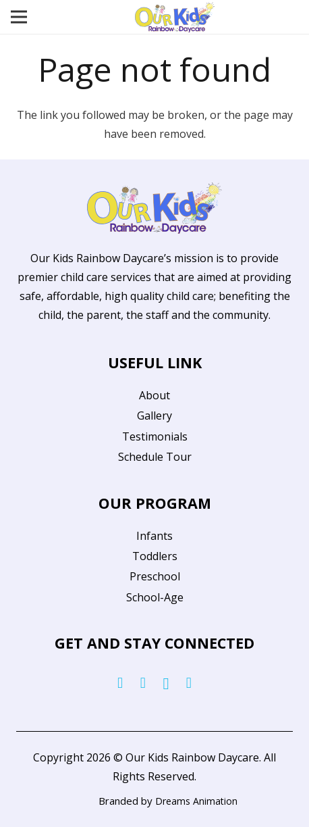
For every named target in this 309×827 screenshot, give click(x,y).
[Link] (175, 17)
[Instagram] (166, 684)
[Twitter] (143, 683)
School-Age (155, 597)
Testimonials (155, 436)
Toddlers (154, 556)
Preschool (155, 576)
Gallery (154, 415)
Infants (154, 535)
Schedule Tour (155, 456)
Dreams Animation (196, 801)
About (154, 395)
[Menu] (19, 17)
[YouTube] (189, 683)
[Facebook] (120, 683)
